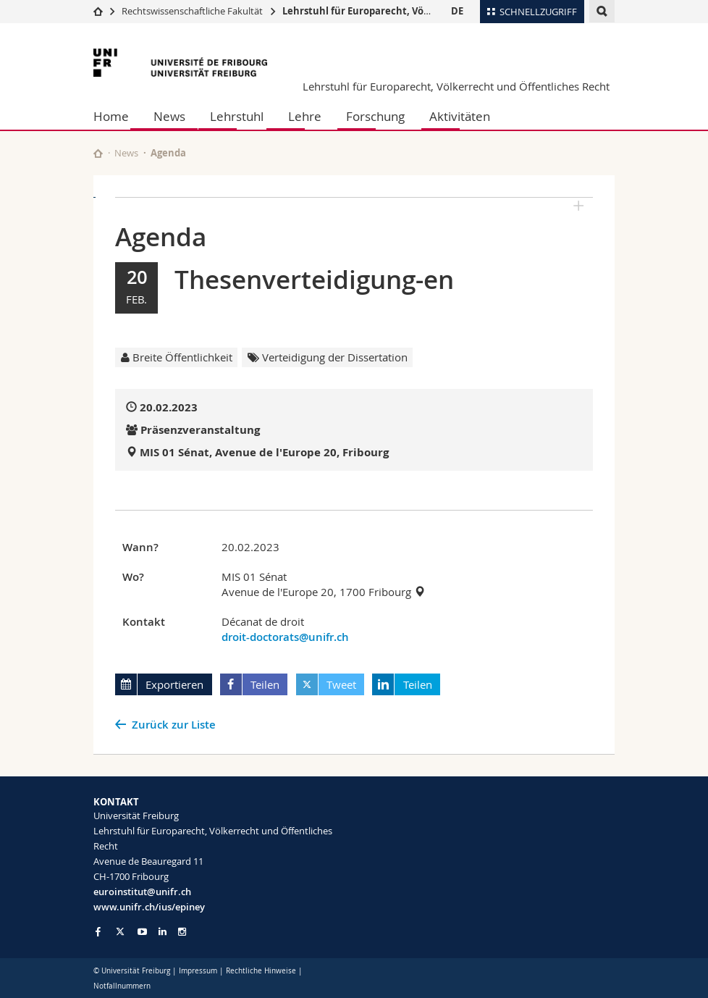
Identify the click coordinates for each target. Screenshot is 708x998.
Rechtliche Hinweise (261, 971)
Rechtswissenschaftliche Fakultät (193, 10)
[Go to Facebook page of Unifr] (98, 931)
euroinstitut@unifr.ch (142, 891)
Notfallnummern (122, 986)
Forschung (375, 116)
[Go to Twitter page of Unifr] (120, 931)
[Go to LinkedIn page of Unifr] (163, 931)
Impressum (198, 971)
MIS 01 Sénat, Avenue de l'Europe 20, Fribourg (264, 452)
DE (457, 10)
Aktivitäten (459, 116)
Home (111, 116)
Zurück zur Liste (174, 724)
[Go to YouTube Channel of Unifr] (142, 931)
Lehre (304, 116)
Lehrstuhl (237, 116)
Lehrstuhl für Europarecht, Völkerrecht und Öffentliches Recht (431, 10)
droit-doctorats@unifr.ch (285, 637)
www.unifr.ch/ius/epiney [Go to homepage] (149, 906)
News (169, 116)
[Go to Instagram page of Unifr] (182, 931)
